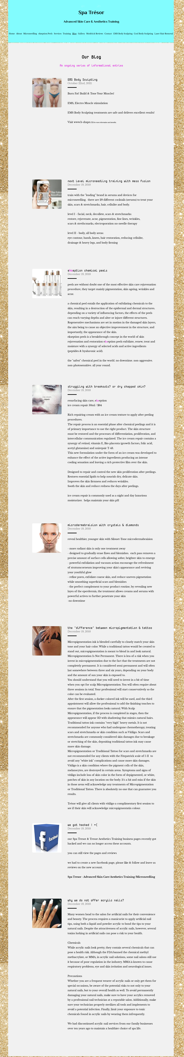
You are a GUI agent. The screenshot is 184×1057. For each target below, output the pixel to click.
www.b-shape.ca (84, 122)
